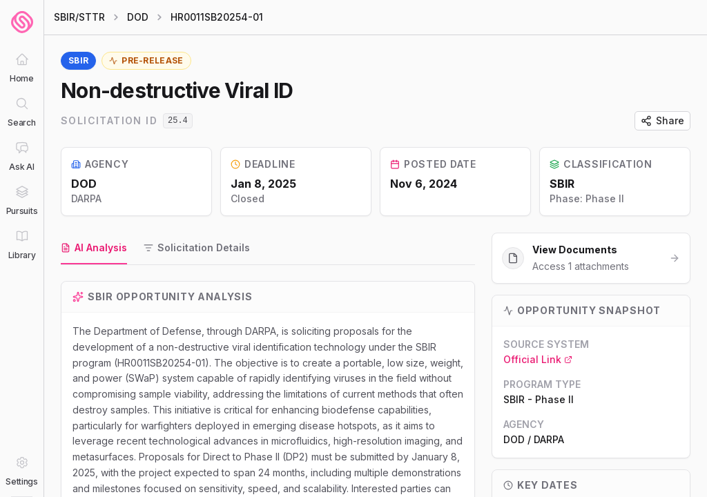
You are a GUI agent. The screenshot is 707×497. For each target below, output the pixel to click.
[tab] (94, 248)
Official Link (537, 359)
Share (662, 120)
